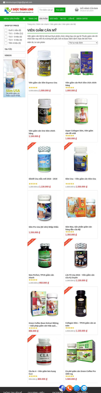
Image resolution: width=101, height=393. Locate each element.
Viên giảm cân (55, 24)
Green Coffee (82, 19)
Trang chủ (32, 19)
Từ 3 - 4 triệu (14, 40)
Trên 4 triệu (13, 43)
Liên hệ (71, 19)
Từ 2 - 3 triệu (14, 37)
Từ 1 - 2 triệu (14, 33)
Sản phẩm (43, 19)
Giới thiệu (54, 19)
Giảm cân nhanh (42, 24)
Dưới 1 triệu (13, 30)
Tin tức (63, 19)
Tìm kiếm (60, 10)
